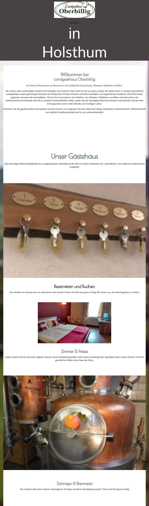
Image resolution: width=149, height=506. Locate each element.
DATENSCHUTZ (100, 492)
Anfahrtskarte (92, 452)
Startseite (47, 492)
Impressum (80, 492)
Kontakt (63, 492)
